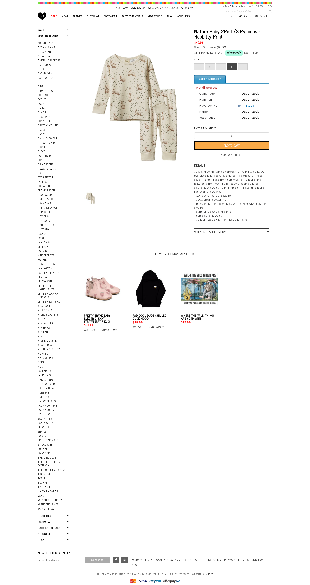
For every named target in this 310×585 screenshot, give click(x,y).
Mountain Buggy (49, 348)
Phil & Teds (45, 378)
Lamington (45, 269)
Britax (42, 113)
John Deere (45, 252)
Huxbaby (43, 231)
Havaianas (44, 206)
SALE (54, 23)
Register (247, 23)
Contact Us (256, 6)
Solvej (42, 433)
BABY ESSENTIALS (132, 23)
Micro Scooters (48, 314)
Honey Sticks (46, 227)
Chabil (42, 117)
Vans (41, 491)
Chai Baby (44, 121)
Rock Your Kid (47, 407)
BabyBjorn (45, 79)
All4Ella (44, 62)
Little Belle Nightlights (46, 288)
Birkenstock (46, 96)
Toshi (41, 474)
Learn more (251, 59)
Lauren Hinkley (48, 274)
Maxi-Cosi (44, 306)
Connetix (44, 126)
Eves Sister (45, 180)
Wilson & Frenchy (49, 495)
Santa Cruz (45, 420)
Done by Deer (46, 159)
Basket (264, 23)
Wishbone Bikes (48, 499)
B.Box (41, 75)
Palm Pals (44, 373)
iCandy (42, 235)
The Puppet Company (51, 466)
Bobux (42, 104)
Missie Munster (48, 340)
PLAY (169, 23)
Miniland (44, 331)
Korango (43, 261)
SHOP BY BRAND (47, 42)
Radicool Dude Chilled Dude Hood (149, 323)
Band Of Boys (46, 83)
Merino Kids (45, 310)
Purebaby (44, 390)
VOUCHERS (183, 23)
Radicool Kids (47, 399)
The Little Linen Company (49, 459)
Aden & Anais (46, 54)
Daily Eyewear (47, 142)
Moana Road (46, 344)
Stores (137, 559)
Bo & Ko (43, 100)
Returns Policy (213, 554)
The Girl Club (47, 454)
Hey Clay (43, 219)
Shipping (193, 554)
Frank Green (46, 193)
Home (42, 23)
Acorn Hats (45, 49)
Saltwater (45, 416)
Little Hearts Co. (49, 302)
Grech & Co (45, 202)
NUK (40, 365)
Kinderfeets (46, 257)
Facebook (116, 554)
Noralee (43, 361)
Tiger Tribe (45, 470)
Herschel (44, 214)
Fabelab (43, 185)
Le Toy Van (45, 282)
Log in (232, 23)
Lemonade (44, 278)
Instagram (124, 554)
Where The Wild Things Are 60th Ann (198, 323)
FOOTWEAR (110, 23)
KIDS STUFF (155, 23)
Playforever (46, 382)
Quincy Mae (45, 395)
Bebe (41, 87)
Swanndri (44, 449)
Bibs (40, 92)
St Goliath (45, 441)
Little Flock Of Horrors (48, 295)
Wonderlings (46, 504)
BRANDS (77, 23)
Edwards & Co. (47, 172)
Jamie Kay (44, 244)
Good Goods (45, 197)
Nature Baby (46, 356)
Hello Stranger (48, 210)
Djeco (41, 155)
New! (65, 23)
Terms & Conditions (255, 554)
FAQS (269, 6)
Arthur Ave (45, 71)
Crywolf (43, 138)
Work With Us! (142, 554)
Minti (41, 335)
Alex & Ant (45, 58)
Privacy (232, 554)
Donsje (42, 164)
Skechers (44, 424)
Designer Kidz (47, 147)
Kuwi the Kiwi (47, 265)
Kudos (209, 568)
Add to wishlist (231, 161)
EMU (40, 176)
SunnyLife (44, 445)
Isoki (41, 240)
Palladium (44, 369)
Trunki (42, 478)
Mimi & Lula (45, 323)
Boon (41, 109)
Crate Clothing (48, 130)
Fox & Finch (45, 189)
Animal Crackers (49, 66)
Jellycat (43, 248)
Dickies (42, 151)
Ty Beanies (45, 483)
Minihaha (44, 327)
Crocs (41, 134)
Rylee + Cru (45, 411)
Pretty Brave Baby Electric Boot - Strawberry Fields (97, 324)
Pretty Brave (46, 386)
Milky (41, 318)
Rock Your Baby (48, 403)
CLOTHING (93, 23)
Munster (43, 352)
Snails (42, 428)
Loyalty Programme (170, 554)
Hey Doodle (45, 223)
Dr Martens (45, 168)
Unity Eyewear (47, 487)
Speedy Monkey (48, 437)
